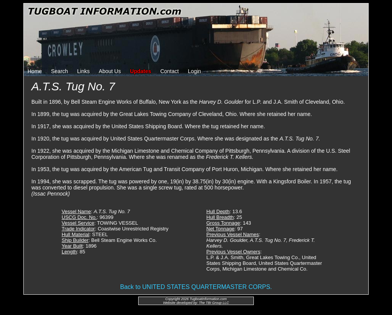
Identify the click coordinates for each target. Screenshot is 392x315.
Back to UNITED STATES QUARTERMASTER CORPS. (196, 287)
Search (59, 71)
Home (35, 71)
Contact (169, 71)
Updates (140, 71)
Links (83, 71)
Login (194, 71)
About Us (110, 71)
